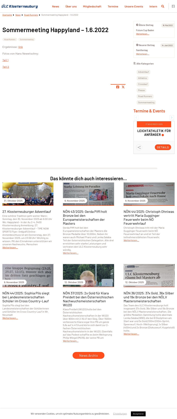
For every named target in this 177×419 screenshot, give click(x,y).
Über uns (71, 6)
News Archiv (88, 355)
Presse (141, 90)
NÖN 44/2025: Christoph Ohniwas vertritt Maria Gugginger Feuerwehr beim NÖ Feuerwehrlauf (149, 217)
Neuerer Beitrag (145, 45)
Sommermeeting (26, 39)
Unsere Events (134, 6)
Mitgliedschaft (92, 6)
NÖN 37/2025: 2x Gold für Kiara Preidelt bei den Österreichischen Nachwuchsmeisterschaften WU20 (88, 299)
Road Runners (31, 14)
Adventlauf (143, 72)
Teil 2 (5, 66)
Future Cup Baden (145, 30)
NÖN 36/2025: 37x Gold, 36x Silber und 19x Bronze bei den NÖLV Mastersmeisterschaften (149, 297)
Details (163, 147)
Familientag (142, 50)
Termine (113, 6)
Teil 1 (5, 60)
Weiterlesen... (142, 33)
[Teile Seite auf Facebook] (117, 87)
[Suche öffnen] (162, 6)
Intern (153, 6)
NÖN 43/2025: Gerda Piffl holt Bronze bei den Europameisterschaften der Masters (85, 217)
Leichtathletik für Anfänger (154, 132)
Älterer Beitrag (144, 25)
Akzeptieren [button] (138, 414)
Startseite (7, 14)
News (55, 6)
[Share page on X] (123, 87)
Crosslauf (143, 84)
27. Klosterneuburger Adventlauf (26, 211)
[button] (136, 117)
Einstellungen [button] (120, 413)
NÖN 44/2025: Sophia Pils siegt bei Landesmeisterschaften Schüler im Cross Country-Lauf (25, 297)
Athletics (142, 78)
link (20, 47)
